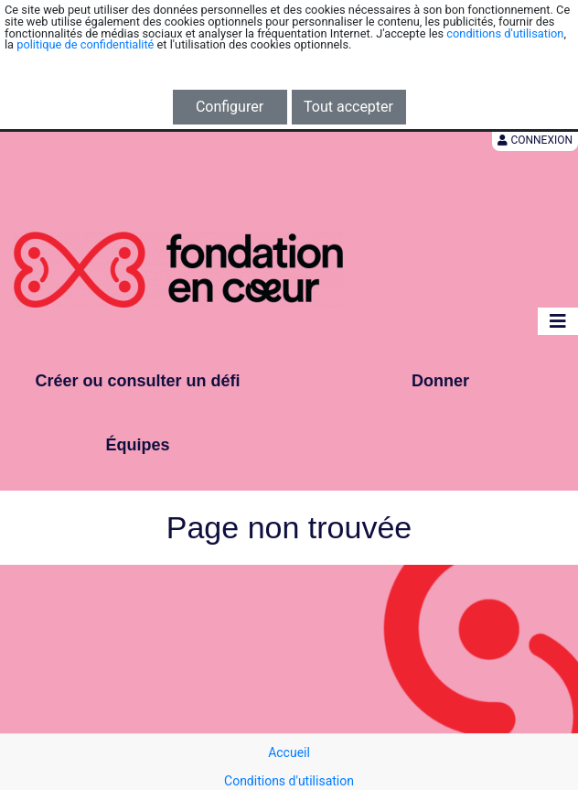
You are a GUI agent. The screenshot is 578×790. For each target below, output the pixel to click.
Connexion (535, 140)
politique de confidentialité (85, 44)
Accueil (289, 752)
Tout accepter (348, 106)
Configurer (229, 106)
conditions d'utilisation (504, 33)
